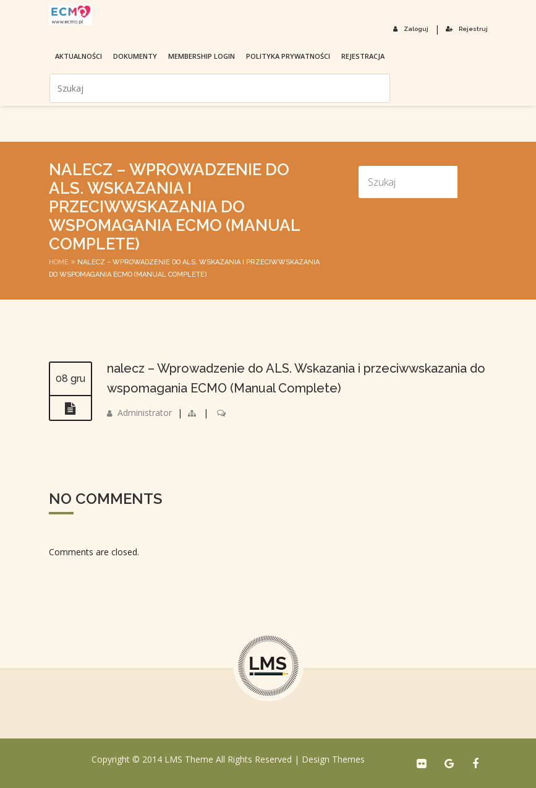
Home (59, 262)
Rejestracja (363, 56)
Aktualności (78, 56)
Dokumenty (135, 56)
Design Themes (333, 759)
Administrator (144, 412)
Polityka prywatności (288, 56)
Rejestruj (467, 28)
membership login (201, 56)
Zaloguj (410, 28)
